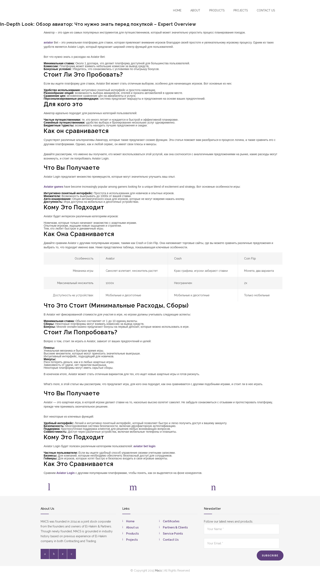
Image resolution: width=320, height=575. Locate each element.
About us (132, 527)
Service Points (173, 533)
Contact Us (171, 539)
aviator (48, 42)
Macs (158, 570)
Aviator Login (65, 473)
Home (177, 10)
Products (216, 10)
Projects (240, 10)
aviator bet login (144, 446)
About (195, 10)
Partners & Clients (175, 527)
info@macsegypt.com (248, 489)
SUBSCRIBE (270, 555)
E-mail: (236, 484)
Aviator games (53, 186)
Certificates (171, 521)
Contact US (266, 10)
